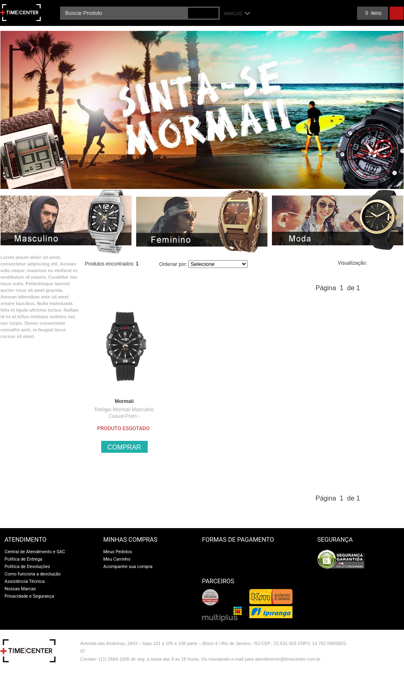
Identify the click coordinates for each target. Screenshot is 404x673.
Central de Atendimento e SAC (35, 551)
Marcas (233, 13)
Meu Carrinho (116, 559)
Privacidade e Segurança (29, 596)
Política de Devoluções (27, 566)
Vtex (386, 645)
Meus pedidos (336, 13)
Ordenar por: (173, 264)
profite (386, 661)
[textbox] (140, 13)
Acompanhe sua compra (128, 566)
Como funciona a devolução (33, 574)
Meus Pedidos (117, 551)
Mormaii (124, 401)
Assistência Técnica (24, 581)
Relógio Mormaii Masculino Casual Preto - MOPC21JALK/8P (124, 416)
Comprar (124, 447)
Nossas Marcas (20, 588)
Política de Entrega (23, 559)
